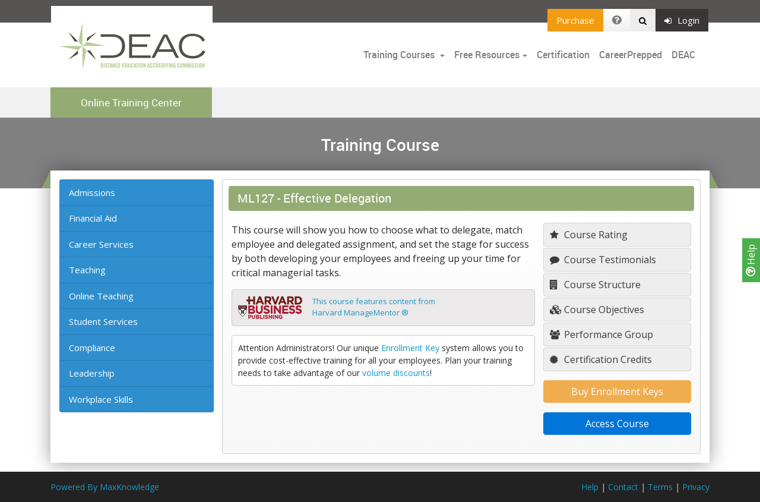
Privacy (696, 486)
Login (681, 20)
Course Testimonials (603, 259)
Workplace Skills (101, 399)
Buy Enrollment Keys (617, 391)
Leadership (92, 373)
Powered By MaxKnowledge (104, 486)
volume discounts (396, 372)
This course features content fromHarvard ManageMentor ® (373, 307)
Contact (623, 486)
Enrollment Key (410, 347)
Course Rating (589, 234)
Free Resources (487, 54)
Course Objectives (597, 309)
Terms (660, 486)
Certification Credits (601, 359)
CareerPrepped (630, 54)
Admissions (92, 192)
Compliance (92, 347)
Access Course (617, 423)
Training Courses (400, 54)
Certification (563, 54)
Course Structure (595, 284)
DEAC (683, 54)
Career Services (101, 244)
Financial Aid (93, 218)
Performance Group (601, 334)
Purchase (575, 20)
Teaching (87, 270)
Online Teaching (101, 296)
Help (751, 260)
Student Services (103, 321)
